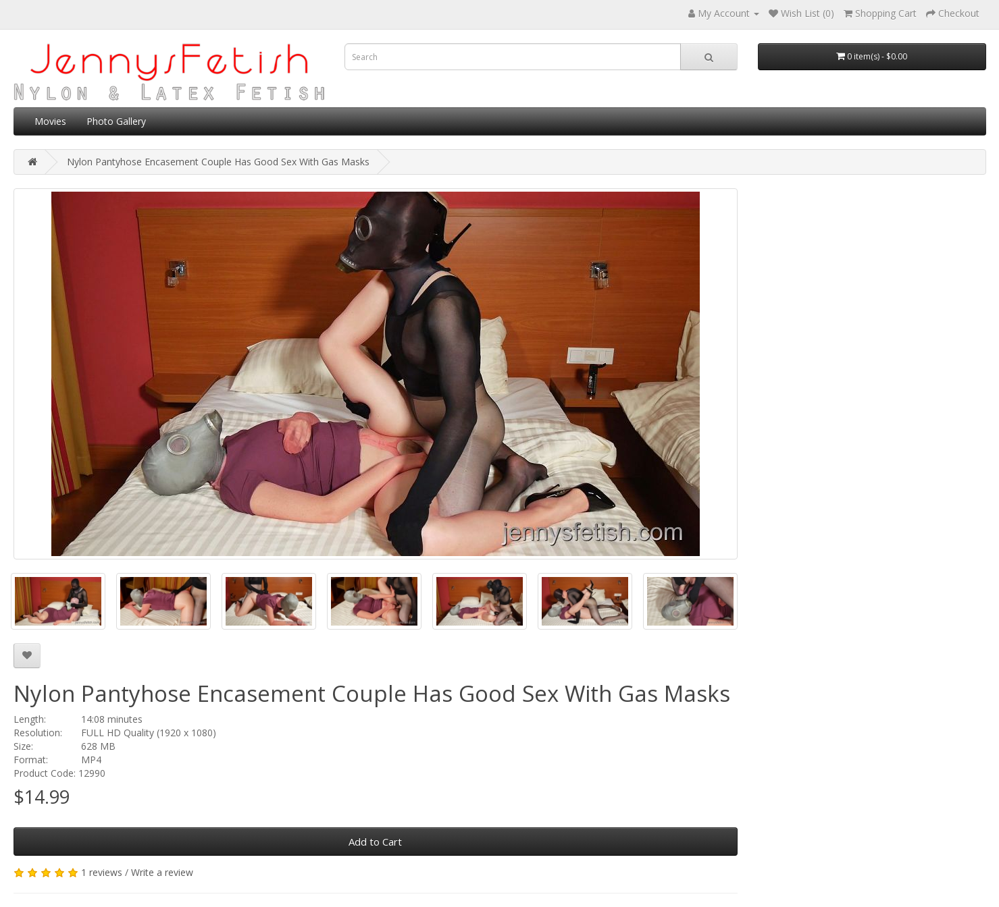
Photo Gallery (116, 121)
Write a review (162, 872)
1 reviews (101, 872)
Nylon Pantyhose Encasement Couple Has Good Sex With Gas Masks (218, 161)
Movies (50, 121)
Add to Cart (375, 841)
